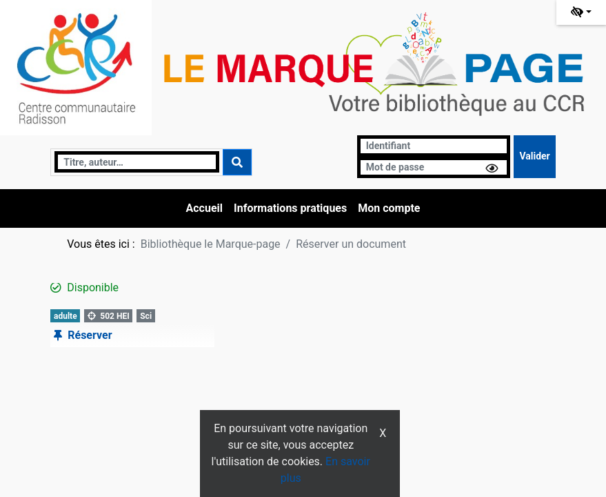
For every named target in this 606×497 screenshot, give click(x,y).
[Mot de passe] (434, 167)
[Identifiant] (434, 146)
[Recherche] (136, 162)
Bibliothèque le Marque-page (211, 244)
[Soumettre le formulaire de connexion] (534, 156)
